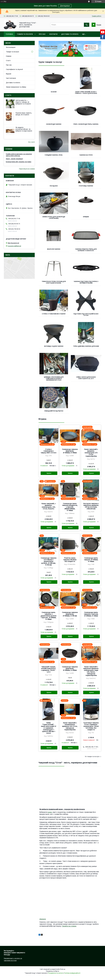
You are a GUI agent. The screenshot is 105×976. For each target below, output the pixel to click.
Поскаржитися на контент (55, 973)
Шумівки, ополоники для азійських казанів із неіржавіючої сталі (54, 378)
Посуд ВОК (54, 186)
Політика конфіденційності (72, 973)
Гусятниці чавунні (86, 186)
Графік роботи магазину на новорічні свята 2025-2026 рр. (19, 155)
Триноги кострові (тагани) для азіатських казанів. (54, 282)
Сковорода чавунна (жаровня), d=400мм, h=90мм (70, 451)
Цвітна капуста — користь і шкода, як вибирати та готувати (23, 102)
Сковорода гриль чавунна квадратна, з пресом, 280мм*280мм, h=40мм (70, 507)
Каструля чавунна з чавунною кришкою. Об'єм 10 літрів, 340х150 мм (91, 506)
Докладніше (65, 6)
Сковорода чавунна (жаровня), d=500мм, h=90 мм (70, 614)
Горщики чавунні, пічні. (54, 155)
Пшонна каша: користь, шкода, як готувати (24, 113)
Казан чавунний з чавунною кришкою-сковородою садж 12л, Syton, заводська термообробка (91, 671)
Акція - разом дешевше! (14, 159)
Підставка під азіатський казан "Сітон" (86, 314)
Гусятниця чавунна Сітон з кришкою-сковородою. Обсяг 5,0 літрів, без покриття (91, 726)
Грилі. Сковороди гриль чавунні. (86, 124)
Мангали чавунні (53, 249)
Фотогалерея (10, 47)
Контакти (53, 34)
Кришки (86, 217)
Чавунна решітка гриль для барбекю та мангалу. (86, 249)
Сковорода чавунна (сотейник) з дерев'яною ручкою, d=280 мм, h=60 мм (48, 561)
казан (50, 812)
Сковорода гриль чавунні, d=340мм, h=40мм (91, 559)
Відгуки (8, 74)
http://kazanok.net (13, 243)
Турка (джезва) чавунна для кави (86, 346)
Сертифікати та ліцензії (14, 69)
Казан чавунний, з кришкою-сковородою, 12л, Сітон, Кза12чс (49, 506)
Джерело (42, 919)
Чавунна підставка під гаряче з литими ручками (86, 282)
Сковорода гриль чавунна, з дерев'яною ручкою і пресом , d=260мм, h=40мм (48, 615)
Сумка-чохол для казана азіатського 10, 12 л (86, 377)
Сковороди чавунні (53, 124)
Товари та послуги (25, 34)
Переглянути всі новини (27, 169)
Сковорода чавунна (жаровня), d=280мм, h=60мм (70, 668)
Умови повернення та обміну (16, 87)
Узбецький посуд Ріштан (53, 411)
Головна (9, 34)
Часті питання (11, 78)
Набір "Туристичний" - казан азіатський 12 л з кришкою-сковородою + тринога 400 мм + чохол (48, 728)
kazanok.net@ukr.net (14, 246)
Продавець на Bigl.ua (52, 971)
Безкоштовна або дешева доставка (18, 162)
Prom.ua (62, 969)
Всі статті (31, 142)
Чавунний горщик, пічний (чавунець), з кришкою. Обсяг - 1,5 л (48, 669)
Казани (53, 92)
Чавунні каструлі (86, 155)
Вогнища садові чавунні (53, 346)
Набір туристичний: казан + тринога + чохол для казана (86, 92)
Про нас (42, 34)
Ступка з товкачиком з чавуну (53, 314)
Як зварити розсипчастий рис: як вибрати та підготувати (24, 129)
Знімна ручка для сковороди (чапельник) (53, 217)
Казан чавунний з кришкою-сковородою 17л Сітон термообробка (91, 452)
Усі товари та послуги (92, 756)
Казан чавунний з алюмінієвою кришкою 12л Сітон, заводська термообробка (69, 726)
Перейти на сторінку (69, 926)
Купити (49, 473)
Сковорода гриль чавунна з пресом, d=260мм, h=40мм (91, 614)
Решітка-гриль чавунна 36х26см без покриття (69, 559)
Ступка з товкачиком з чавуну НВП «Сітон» (48, 451)
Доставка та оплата (69, 34)
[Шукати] (86, 25)
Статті (8, 60)
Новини (8, 56)
